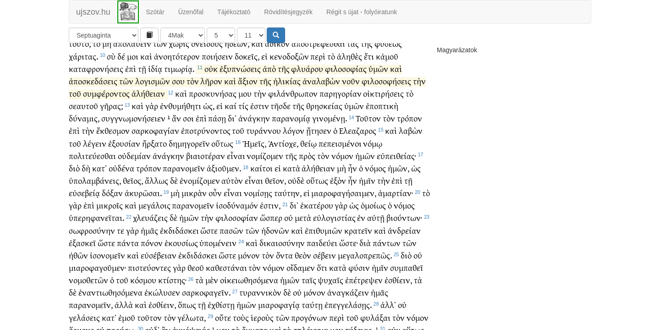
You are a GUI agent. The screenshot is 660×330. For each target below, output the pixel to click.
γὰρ (151, 114)
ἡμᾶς (149, 239)
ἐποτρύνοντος (206, 139)
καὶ (257, 52)
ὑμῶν (378, 77)
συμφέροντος (106, 102)
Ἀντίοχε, (283, 152)
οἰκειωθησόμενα (249, 288)
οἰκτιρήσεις (383, 102)
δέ (121, 64)
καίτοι (261, 176)
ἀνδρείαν (404, 239)
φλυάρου (307, 77)
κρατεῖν (358, 239)
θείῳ (308, 152)
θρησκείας (324, 114)
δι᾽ (232, 126)
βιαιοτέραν (205, 164)
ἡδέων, (237, 52)
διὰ (365, 251)
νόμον (342, 164)
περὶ (317, 64)
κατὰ (291, 176)
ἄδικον (277, 52)
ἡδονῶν (275, 239)
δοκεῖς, (247, 64)
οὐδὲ (296, 189)
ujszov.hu (93, 11)
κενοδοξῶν (289, 64)
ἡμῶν (365, 164)
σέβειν (324, 263)
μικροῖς (109, 213)
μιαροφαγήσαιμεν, (343, 201)
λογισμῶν (152, 89)
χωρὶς (179, 52)
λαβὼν (411, 139)
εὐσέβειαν (158, 263)
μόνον (249, 263)
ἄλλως (156, 189)
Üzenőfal (191, 12)
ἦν (352, 176)
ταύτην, (288, 201)
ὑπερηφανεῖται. (96, 226)
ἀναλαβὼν (321, 89)
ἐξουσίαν (124, 152)
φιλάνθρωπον (293, 102)
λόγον (293, 139)
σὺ (111, 64)
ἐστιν (259, 114)
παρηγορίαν (340, 102)
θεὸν (303, 263)
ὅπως (187, 313)
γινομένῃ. (329, 126)
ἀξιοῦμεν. (224, 176)
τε (120, 239)
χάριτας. (83, 64)
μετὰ (303, 226)
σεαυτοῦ (83, 114)
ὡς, (208, 114)
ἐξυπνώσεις (240, 77)
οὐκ (211, 77)
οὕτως (222, 152)
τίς (243, 114)
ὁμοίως (373, 213)
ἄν (176, 126)
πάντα (128, 251)
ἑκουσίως (181, 251)
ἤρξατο (154, 152)
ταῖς (309, 288)
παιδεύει (322, 251)
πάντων (387, 251)
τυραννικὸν (260, 300)
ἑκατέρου (316, 213)
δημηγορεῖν (189, 152)
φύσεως (388, 52)
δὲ (174, 189)
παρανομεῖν (184, 176)
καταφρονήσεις (96, 77)
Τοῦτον (368, 126)
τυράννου (263, 139)
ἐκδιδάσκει (179, 239)
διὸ (74, 176)
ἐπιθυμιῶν (323, 239)
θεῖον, (275, 189)
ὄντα (284, 263)
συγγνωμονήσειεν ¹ (135, 126)
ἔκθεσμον (113, 139)
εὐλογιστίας (334, 226)
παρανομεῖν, (91, 313)
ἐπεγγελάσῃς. (348, 313)
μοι (132, 64)
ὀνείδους (207, 52)
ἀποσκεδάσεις (93, 89)
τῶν (160, 52)
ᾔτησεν (318, 139)
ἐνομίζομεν (200, 189)
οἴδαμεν (300, 276)
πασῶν (231, 239)
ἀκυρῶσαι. (143, 201)
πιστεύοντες (149, 276)
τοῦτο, (80, 52)
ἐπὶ (130, 77)
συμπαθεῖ (406, 276)
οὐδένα (121, 176)
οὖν (215, 201)
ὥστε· (348, 251)
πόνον (152, 251)
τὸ (96, 52)
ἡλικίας (287, 89)
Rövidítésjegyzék (288, 12)
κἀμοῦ (387, 64)
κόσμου (143, 288)
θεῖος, (133, 189)
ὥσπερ (271, 226)
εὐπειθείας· (396, 164)
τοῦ (75, 102)
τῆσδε (280, 114)
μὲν (211, 288)
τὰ (199, 288)
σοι (188, 126)
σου (178, 89)
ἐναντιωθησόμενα (110, 300)
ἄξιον (248, 89)
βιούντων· (404, 226)
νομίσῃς (258, 201)
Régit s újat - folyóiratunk (361, 12)
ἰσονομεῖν (107, 263)
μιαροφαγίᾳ (279, 313)
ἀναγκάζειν (348, 300)
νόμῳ (372, 152)
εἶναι (236, 164)
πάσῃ (217, 126)
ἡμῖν (367, 189)
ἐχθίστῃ (221, 313)
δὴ (86, 176)
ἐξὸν (338, 189)
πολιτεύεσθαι (92, 164)
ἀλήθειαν (148, 102)
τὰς (353, 52)
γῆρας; (111, 114)
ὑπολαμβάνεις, (95, 189)
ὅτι (322, 276)
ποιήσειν (217, 64)
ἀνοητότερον (177, 64)
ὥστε (209, 239)
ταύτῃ (312, 313)
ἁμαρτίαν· (395, 201)
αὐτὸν (232, 189)
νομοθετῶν (88, 288)
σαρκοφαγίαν (155, 139)
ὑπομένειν (217, 251)
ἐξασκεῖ (82, 251)
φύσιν (359, 276)
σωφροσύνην (92, 239)
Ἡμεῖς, (254, 152)
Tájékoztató (233, 12)
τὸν (193, 89)
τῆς (367, 52)
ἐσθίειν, (398, 288)
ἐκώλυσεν (162, 300)
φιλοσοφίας (346, 77)
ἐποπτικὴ (382, 114)
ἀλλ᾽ (388, 313)
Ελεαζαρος (357, 139)
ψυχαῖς (330, 288)
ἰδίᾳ (155, 77)
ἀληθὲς (349, 64)
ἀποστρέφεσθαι (318, 52)
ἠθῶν (78, 263)
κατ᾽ (99, 176)
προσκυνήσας (212, 102)
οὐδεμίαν (134, 164)
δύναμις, (84, 126)
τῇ (142, 77)
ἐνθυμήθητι (180, 114)
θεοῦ (195, 276)
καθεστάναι (226, 276)
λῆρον (211, 89)
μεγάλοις (154, 213)
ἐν (361, 226)
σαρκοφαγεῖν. (206, 300)
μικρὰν (194, 201)
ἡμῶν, (398, 176)
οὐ (288, 226)
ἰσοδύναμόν (237, 213)
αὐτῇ (376, 226)
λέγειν (94, 152)
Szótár (155, 12)
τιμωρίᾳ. (179, 77)
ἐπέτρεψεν (364, 288)
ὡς (416, 176)
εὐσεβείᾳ (84, 201)
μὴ (106, 52)
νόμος (375, 176)
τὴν (419, 89)
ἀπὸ (269, 77)
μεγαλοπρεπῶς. (365, 263)
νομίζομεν (265, 164)
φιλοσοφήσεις (386, 89)
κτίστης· (172, 288)
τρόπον (409, 126)
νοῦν (351, 89)
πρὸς (307, 164)
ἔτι (369, 64)
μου (245, 102)
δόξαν (112, 201)
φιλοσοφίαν (236, 226)
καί (230, 114)
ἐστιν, (270, 213)
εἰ (264, 64)
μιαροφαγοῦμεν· (97, 276)
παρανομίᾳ (291, 126)
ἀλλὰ (124, 313)
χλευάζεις (150, 226)
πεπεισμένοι (340, 152)
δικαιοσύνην (282, 251)
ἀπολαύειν (132, 52)
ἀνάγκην (254, 126)
